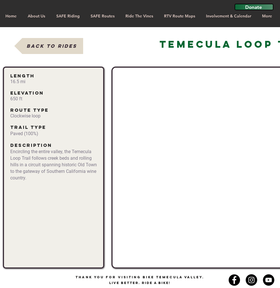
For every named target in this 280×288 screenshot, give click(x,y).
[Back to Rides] (48, 46)
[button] (254, 7)
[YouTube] (268, 280)
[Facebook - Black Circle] (234, 280)
